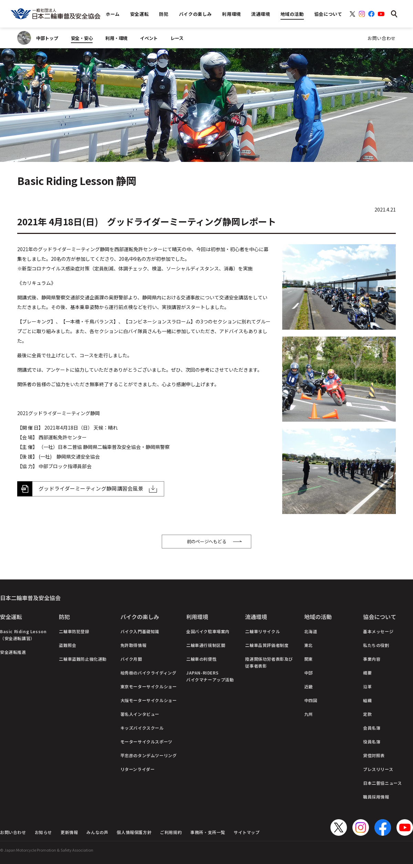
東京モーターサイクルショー (148, 686)
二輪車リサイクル (262, 631)
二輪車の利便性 (201, 659)
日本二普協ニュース (382, 783)
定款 (367, 714)
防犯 (64, 617)
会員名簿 (371, 728)
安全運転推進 (13, 652)
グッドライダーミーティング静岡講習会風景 (91, 488)
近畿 (308, 686)
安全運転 (11, 617)
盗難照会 (67, 645)
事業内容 (371, 659)
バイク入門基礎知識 (139, 631)
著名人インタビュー (139, 714)
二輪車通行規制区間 (205, 645)
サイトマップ (247, 832)
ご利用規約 (171, 832)
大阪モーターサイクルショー (148, 700)
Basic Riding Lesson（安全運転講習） (23, 634)
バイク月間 (131, 659)
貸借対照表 (374, 755)
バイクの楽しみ (139, 617)
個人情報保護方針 (134, 832)
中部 (308, 673)
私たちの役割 (376, 645)
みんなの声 (97, 832)
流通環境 (256, 617)
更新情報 (69, 832)
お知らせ (43, 832)
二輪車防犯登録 (74, 631)
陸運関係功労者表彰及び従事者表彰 (269, 662)
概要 (367, 673)
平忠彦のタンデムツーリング (148, 755)
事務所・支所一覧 (207, 832)
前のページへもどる (206, 541)
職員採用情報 (376, 797)
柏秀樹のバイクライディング (148, 673)
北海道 (310, 631)
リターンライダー (137, 769)
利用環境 (197, 617)
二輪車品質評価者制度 (266, 645)
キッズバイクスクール (142, 728)
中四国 (310, 700)
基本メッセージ (378, 631)
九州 (308, 714)
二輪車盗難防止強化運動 (83, 659)
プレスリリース (378, 769)
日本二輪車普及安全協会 (30, 598)
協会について (379, 617)
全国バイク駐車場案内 (208, 631)
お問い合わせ (382, 38)
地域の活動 (318, 617)
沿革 (367, 686)
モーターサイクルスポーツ (146, 741)
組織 (367, 700)
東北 (308, 645)
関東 (308, 659)
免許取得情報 (133, 645)
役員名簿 (371, 741)
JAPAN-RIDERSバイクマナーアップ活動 (210, 676)
